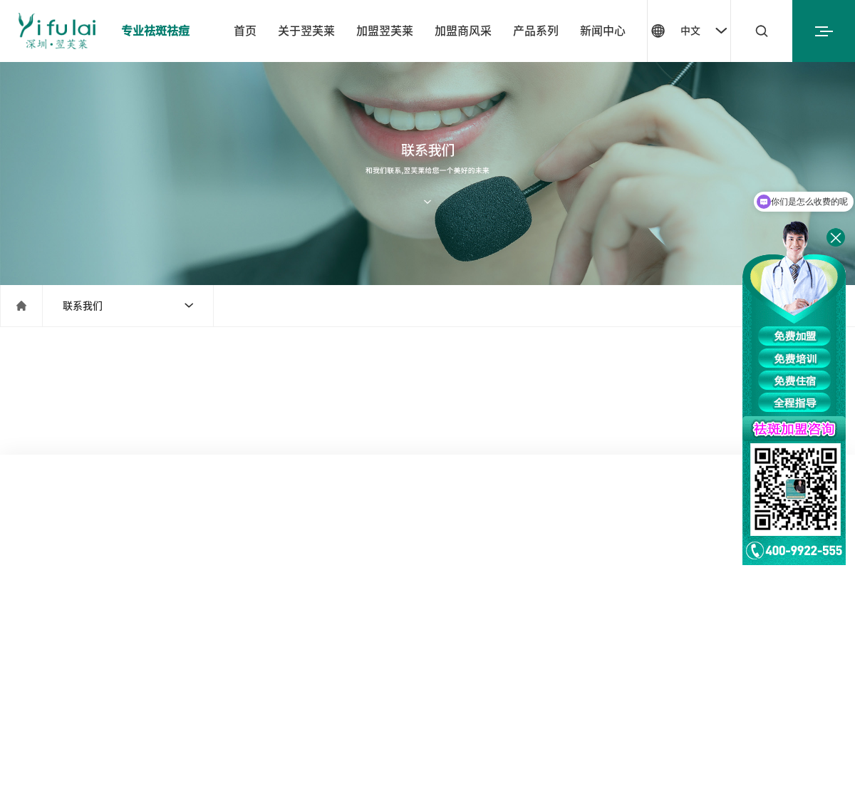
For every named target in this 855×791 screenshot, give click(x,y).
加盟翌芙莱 (384, 30)
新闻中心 (603, 30)
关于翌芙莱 (306, 30)
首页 (245, 30)
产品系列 (536, 30)
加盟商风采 (463, 30)
